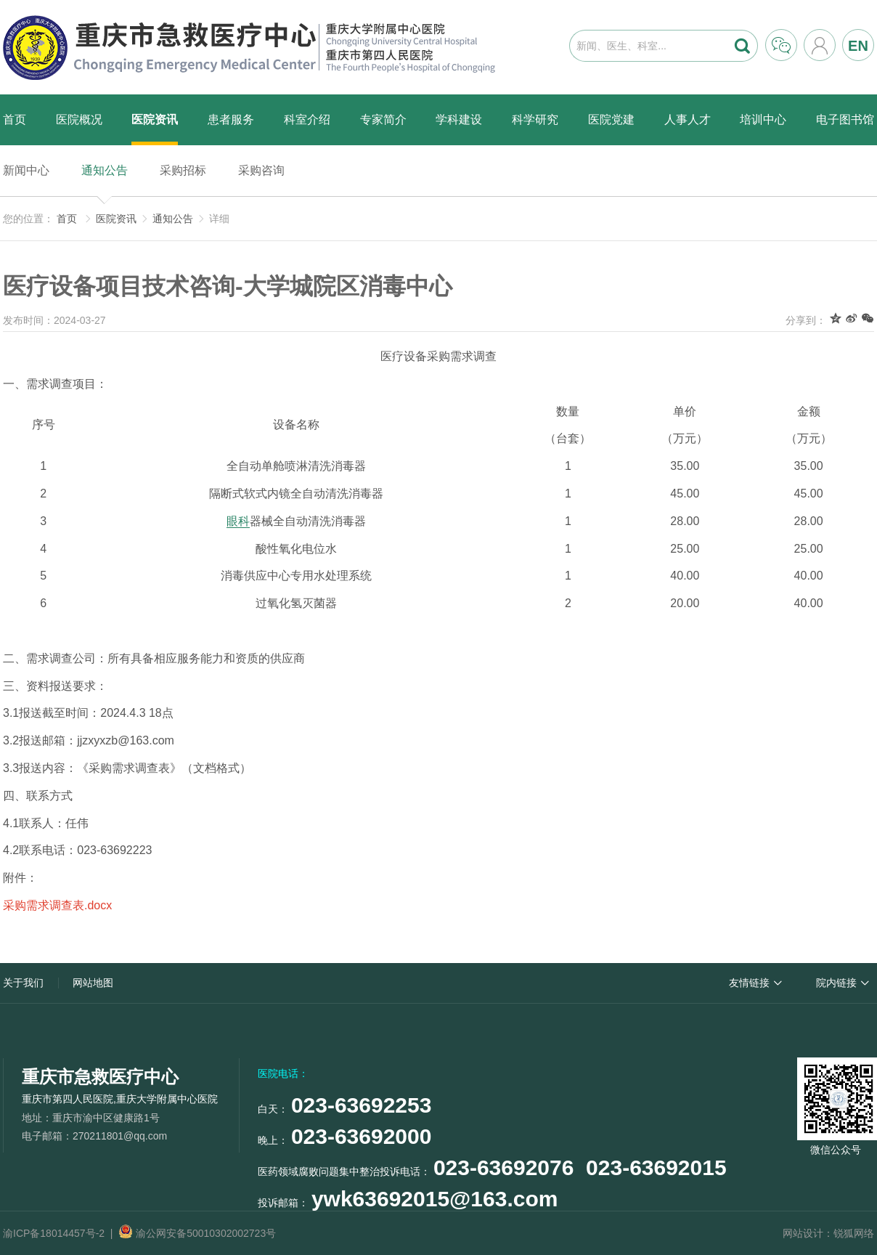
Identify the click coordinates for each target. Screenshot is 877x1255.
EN (858, 46)
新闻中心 (26, 170)
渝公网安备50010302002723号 (197, 1233)
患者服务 (231, 119)
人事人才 (687, 119)
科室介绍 (307, 119)
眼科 (238, 521)
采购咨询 (261, 170)
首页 (14, 119)
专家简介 (383, 119)
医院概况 (79, 119)
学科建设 (459, 119)
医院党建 (611, 119)
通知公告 (104, 170)
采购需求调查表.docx (57, 905)
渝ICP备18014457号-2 (54, 1233)
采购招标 (183, 170)
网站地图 (93, 982)
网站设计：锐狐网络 (828, 1233)
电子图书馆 (845, 119)
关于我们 (23, 982)
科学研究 (535, 119)
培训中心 (763, 119)
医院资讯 (154, 119)
